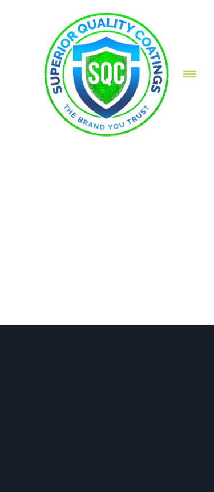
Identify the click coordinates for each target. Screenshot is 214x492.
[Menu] (190, 74)
